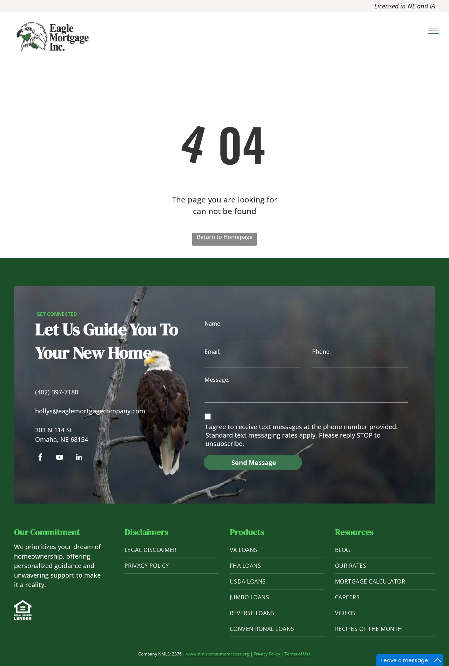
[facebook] (40, 458)
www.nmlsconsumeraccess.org (217, 654)
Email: (212, 351)
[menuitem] (172, 550)
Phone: (321, 351)
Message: (217, 380)
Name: (213, 323)
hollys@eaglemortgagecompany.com (90, 411)
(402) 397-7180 (56, 392)
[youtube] (59, 458)
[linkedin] (79, 458)
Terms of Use (297, 654)
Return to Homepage (225, 237)
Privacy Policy (267, 654)
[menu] (433, 31)
